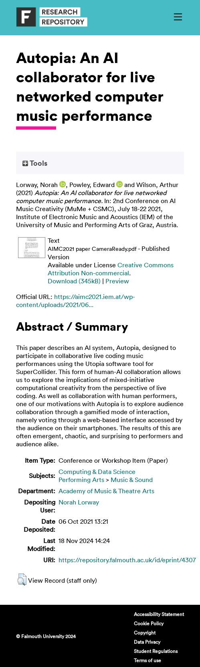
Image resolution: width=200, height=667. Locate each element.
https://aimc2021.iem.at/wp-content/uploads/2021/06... (75, 301)
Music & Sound (132, 480)
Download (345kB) (74, 281)
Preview (117, 281)
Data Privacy (147, 641)
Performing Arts (81, 480)
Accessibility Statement (159, 614)
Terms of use (147, 660)
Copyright (145, 632)
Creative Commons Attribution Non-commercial (111, 269)
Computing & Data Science (97, 472)
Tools (34, 163)
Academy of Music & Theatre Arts (106, 491)
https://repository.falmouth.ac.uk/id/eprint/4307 (127, 560)
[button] (21, 579)
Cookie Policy (149, 623)
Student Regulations (156, 651)
